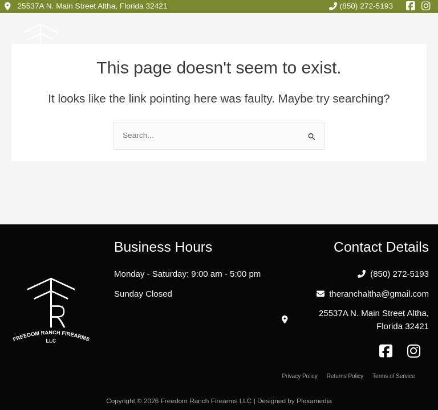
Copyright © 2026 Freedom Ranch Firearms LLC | (181, 401)
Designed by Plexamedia (296, 401)
